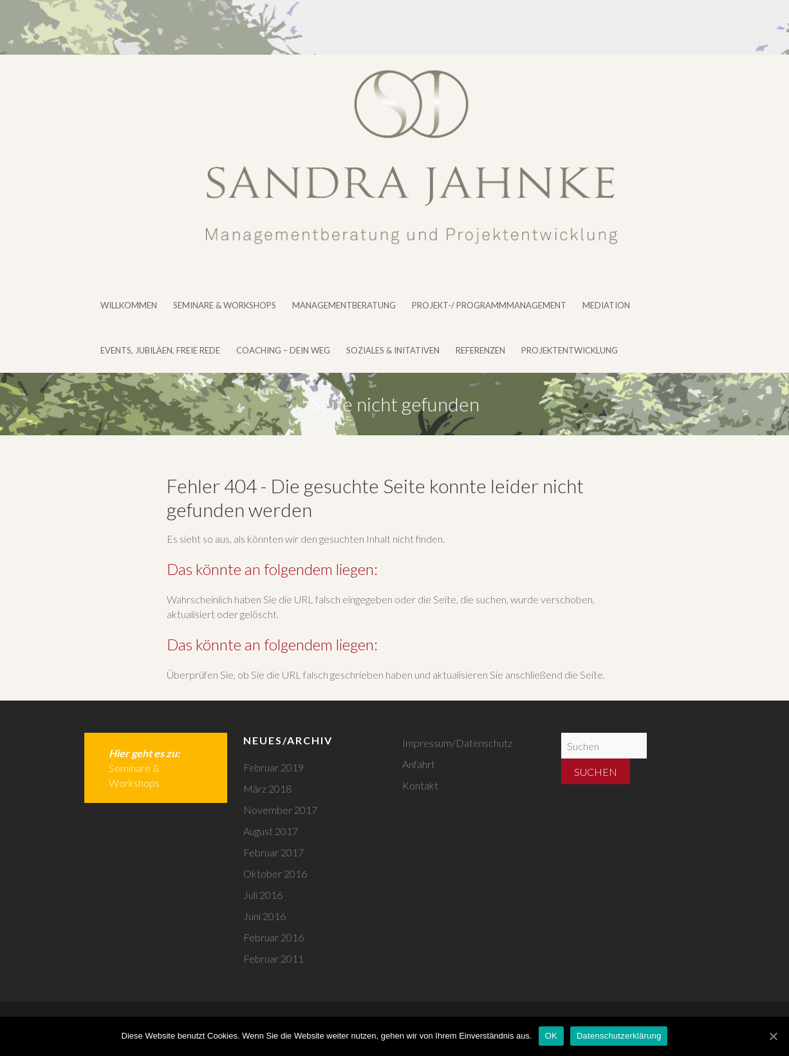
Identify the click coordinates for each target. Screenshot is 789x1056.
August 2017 (270, 831)
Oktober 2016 (275, 873)
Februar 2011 (273, 958)
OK (551, 1036)
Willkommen (128, 305)
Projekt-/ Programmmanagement (489, 305)
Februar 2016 (273, 937)
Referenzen (480, 350)
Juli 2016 (263, 895)
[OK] (772, 1036)
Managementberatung (344, 305)
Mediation (606, 305)
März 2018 (267, 788)
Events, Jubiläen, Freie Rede (160, 350)
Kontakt (420, 785)
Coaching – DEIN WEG (283, 350)
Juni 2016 (264, 916)
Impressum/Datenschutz (457, 743)
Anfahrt (418, 764)
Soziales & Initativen (393, 350)
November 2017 (280, 810)
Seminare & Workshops (224, 305)
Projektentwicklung (569, 350)
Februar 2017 (273, 852)
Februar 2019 (273, 767)
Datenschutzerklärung (619, 1036)
